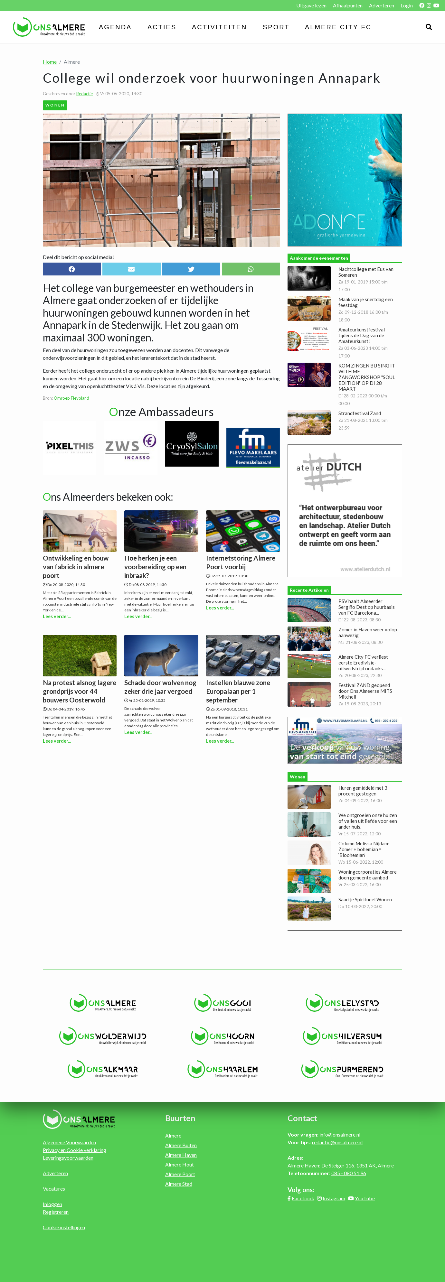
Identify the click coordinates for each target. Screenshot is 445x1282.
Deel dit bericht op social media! (78, 257)
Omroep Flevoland (71, 398)
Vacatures (54, 1188)
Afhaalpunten (348, 5)
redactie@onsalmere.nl (337, 1142)
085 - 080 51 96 (348, 1173)
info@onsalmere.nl (339, 1134)
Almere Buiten (181, 1145)
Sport (276, 27)
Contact (302, 1118)
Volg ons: (301, 1190)
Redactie (84, 93)
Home (50, 62)
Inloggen (52, 1204)
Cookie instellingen (64, 1227)
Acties (161, 27)
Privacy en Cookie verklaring (74, 1150)
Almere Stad (178, 1184)
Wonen (55, 105)
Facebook (303, 1198)
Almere (173, 1135)
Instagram (334, 1198)
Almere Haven (181, 1155)
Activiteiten (219, 27)
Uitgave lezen (311, 5)
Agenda (115, 27)
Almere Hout (179, 1164)
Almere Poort (180, 1174)
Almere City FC (338, 27)
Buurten (180, 1118)
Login (407, 5)
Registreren (56, 1212)
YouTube (365, 1198)
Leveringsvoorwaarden (68, 1158)
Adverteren (381, 5)
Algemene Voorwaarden (69, 1142)
